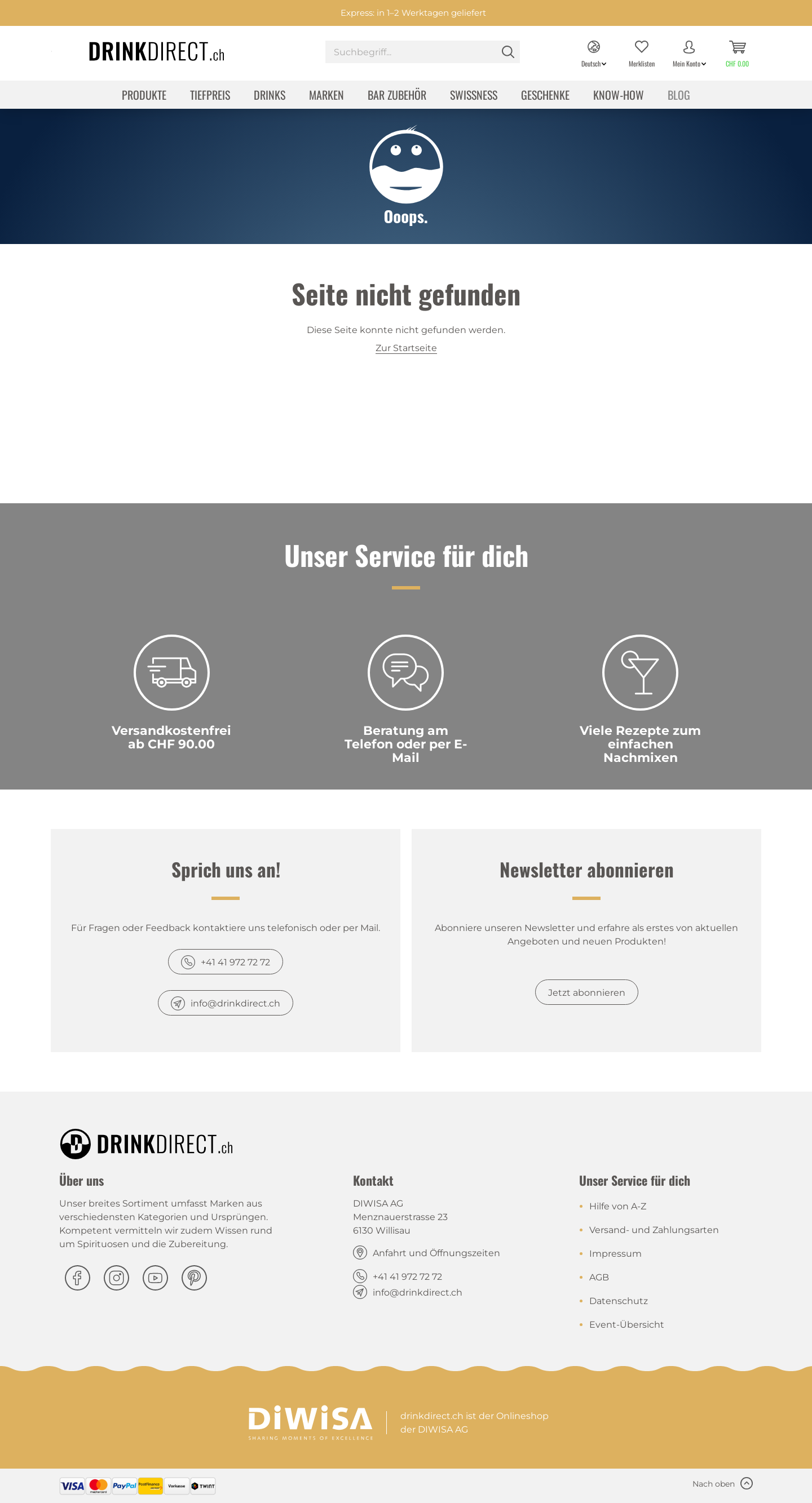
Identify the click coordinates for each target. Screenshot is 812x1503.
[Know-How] (618, 96)
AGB (599, 1277)
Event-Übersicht (626, 1324)
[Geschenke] (545, 96)
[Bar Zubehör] (397, 96)
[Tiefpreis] (210, 96)
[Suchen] (508, 52)
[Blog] (679, 96)
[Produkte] (144, 96)
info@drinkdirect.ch (235, 1003)
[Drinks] (269, 96)
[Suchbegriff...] (422, 52)
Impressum (615, 1253)
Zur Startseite (406, 348)
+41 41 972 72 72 (235, 962)
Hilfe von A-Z (617, 1206)
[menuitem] (422, 53)
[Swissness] (473, 96)
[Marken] (326, 96)
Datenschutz (618, 1301)
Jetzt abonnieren (586, 992)
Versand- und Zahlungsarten (654, 1230)
